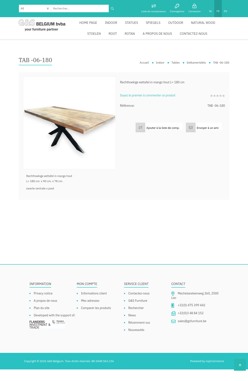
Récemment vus (139, 334)
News (132, 327)
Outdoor (156, 25)
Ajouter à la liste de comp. (163, 139)
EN (225, 11)
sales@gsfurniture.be (192, 333)
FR (217, 11)
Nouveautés (136, 341)
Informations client (94, 305)
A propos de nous (116, 42)
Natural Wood (180, 25)
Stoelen (205, 25)
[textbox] (80, 8)
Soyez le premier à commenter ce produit (147, 107)
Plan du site (41, 320)
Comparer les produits (96, 320)
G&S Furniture (137, 312)
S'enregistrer (177, 11)
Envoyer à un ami (208, 139)
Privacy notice (43, 305)
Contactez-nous (149, 42)
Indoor (98, 25)
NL (210, 11)
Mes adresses (90, 312)
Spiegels (135, 25)
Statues (116, 25)
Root (221, 25)
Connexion (194, 11)
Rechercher (136, 320)
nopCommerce (214, 373)
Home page (77, 25)
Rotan (91, 42)
